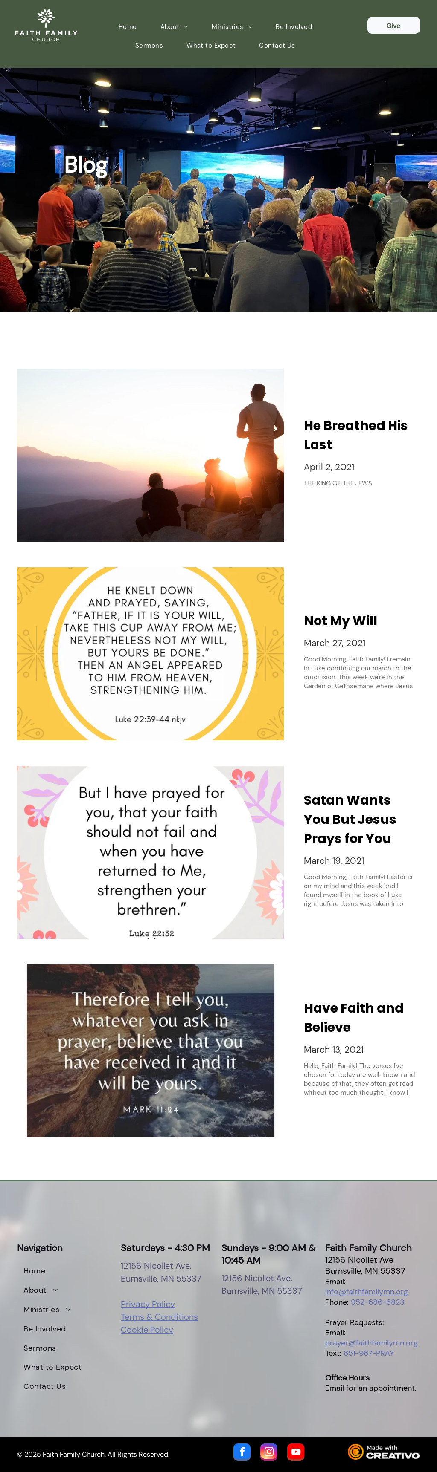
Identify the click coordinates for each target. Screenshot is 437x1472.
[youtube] (295, 1453)
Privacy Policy (148, 1304)
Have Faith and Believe (354, 1017)
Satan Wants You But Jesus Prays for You (350, 819)
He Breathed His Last (356, 435)
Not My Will (340, 621)
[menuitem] (131, 26)
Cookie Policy (147, 1329)
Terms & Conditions (159, 1316)
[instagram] (268, 1453)
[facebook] (242, 1453)
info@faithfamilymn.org (366, 1292)
